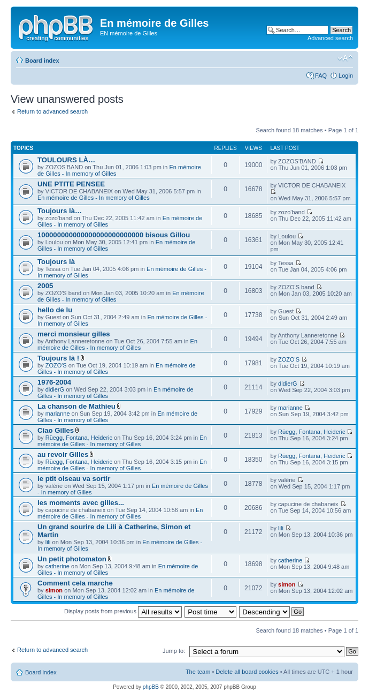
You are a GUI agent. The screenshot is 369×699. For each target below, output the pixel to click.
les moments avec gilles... (80, 503)
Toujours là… (59, 211)
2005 (45, 286)
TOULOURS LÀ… (66, 160)
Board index (42, 60)
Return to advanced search (52, 111)
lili (48, 542)
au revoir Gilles (62, 454)
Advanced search (330, 38)
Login (346, 75)
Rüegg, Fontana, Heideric (78, 437)
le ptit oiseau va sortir (73, 479)
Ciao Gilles (55, 430)
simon (54, 590)
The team (198, 671)
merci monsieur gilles (73, 334)
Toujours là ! (58, 358)
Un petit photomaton (71, 559)
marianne (57, 413)
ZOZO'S (56, 365)
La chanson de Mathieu (76, 406)
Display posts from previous (123, 611)
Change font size (345, 58)
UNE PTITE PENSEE (71, 184)
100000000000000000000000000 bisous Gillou (113, 235)
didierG (54, 389)
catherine (57, 566)
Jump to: (174, 651)
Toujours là (56, 262)
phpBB (151, 687)
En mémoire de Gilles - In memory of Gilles (93, 197)
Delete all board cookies (247, 671)
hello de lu (54, 310)
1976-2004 (54, 382)
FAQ (321, 75)
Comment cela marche (75, 583)
